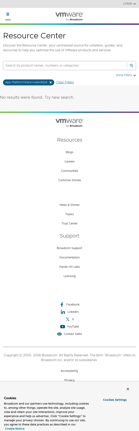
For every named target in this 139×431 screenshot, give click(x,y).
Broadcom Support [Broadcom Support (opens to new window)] (69, 248)
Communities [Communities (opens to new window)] (69, 171)
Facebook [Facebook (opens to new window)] (69, 304)
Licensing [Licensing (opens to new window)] (70, 276)
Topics (69, 214)
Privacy (69, 380)
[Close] (128, 389)
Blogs (69, 152)
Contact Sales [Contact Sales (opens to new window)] (69, 333)
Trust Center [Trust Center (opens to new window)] (70, 223)
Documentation (69, 257)
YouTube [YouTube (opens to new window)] (69, 326)
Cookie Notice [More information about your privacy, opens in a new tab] (14, 428)
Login (129, 3)
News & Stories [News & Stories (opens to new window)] (70, 205)
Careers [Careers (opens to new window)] (70, 161)
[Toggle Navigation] (7, 14)
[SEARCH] (60, 65)
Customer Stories (69, 180)
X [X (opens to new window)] (69, 319)
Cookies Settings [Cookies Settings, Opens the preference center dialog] (115, 400)
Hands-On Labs (69, 267)
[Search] (131, 65)
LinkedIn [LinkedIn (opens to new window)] (70, 311)
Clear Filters (65, 82)
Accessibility (69, 370)
